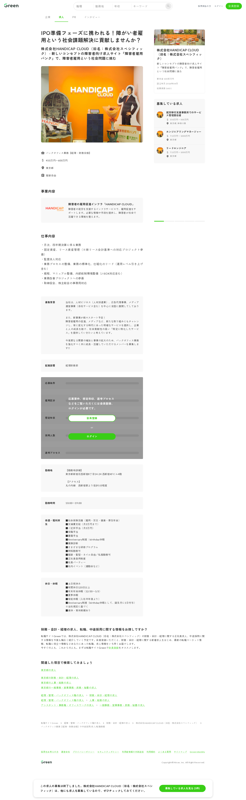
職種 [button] (79, 6)
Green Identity (197, 752)
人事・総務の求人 (100, 700)
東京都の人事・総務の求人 (56, 682)
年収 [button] (117, 6)
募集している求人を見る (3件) (182, 788)
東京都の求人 (48, 670)
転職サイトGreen (49, 723)
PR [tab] (74, 17)
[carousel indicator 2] (169, 221)
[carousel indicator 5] (200, 221)
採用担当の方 (204, 6)
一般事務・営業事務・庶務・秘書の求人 (122, 705)
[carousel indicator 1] (159, 221)
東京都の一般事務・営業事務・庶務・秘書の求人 (69, 687)
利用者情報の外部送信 (133, 752)
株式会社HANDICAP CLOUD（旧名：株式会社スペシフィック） (167, 723)
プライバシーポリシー (84, 752)
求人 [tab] (61, 17)
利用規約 (151, 752)
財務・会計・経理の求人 (103, 695)
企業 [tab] (48, 17)
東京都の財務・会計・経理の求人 (60, 677)
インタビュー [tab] (92, 17)
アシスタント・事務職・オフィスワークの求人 (67, 705)
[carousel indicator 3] (179, 221)
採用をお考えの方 (49, 752)
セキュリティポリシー (108, 752)
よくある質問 (164, 752)
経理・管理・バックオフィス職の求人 (62, 695)
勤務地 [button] (99, 6)
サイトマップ (180, 752)
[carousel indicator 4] (190, 221)
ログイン (218, 6)
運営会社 (65, 752)
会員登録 (234, 6)
